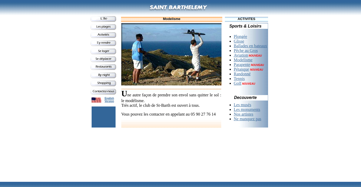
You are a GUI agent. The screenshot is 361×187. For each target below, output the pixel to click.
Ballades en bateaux (250, 46)
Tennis (239, 78)
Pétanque (241, 69)
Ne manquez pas (247, 119)
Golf (237, 83)
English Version (109, 100)
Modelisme (243, 60)
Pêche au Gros (246, 50)
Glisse (239, 41)
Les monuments (247, 109)
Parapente (242, 64)
